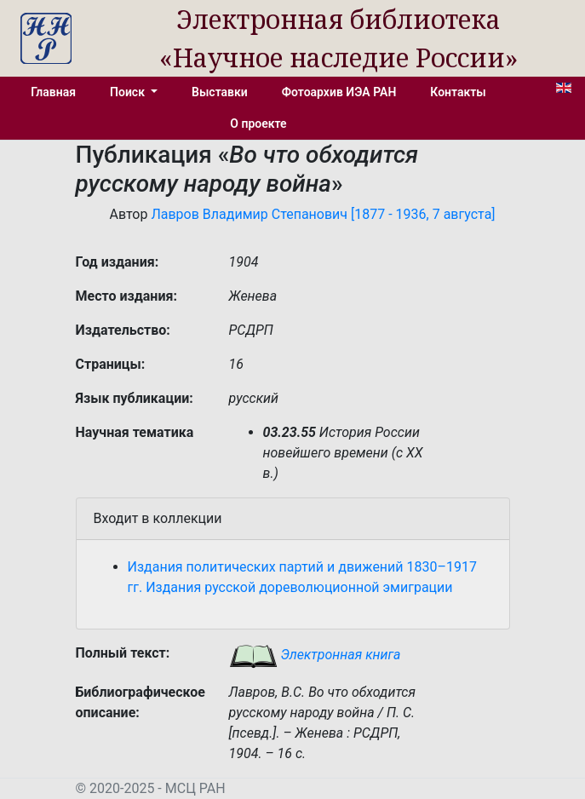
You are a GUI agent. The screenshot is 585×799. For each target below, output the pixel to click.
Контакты (457, 92)
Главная (53, 92)
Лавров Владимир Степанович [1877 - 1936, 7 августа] (323, 214)
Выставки (220, 92)
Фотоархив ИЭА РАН (339, 92)
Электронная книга (315, 655)
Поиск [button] (128, 92)
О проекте (258, 123)
